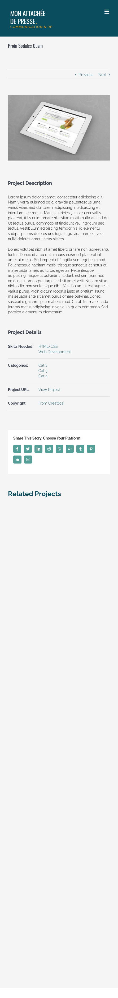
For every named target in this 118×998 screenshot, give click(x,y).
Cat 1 (42, 365)
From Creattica (51, 403)
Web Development (54, 352)
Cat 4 (42, 376)
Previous (86, 75)
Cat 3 (42, 371)
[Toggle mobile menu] (107, 11)
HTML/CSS (48, 346)
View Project (49, 390)
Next (102, 75)
